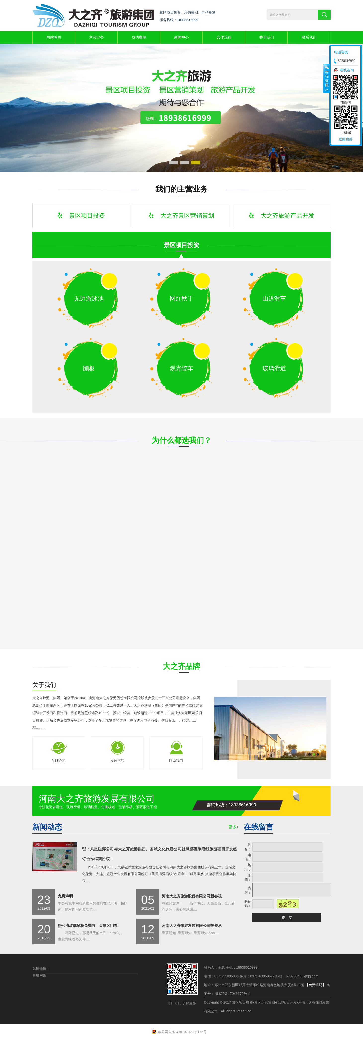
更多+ (233, 827)
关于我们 (266, 37)
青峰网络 (39, 975)
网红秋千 (181, 298)
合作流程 (224, 37)
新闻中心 (181, 37)
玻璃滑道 (274, 368)
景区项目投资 (81, 215)
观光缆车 (181, 368)
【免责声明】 (315, 985)
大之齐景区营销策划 (181, 215)
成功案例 (139, 37)
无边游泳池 (89, 298)
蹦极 (89, 368)
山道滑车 (274, 298)
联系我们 (309, 37)
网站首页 (53, 37)
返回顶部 (346, 139)
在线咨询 (347, 70)
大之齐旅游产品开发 (282, 215)
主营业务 (96, 37)
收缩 (326, 78)
